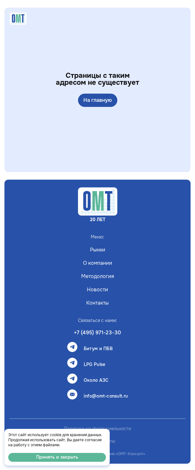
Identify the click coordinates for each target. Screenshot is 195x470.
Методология (97, 276)
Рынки (97, 250)
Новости (97, 290)
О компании (97, 263)
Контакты (97, 303)
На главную (97, 100)
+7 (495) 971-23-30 (97, 333)
